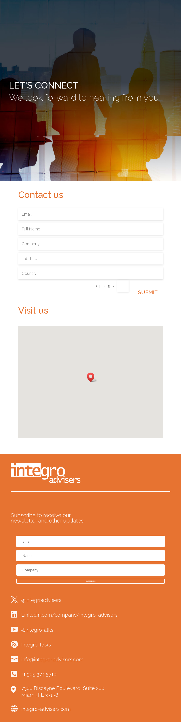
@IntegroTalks (37, 630)
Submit (148, 292)
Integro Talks (36, 645)
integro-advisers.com (46, 709)
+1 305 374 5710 (38, 674)
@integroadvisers (41, 600)
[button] (92, 377)
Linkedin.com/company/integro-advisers (69, 615)
